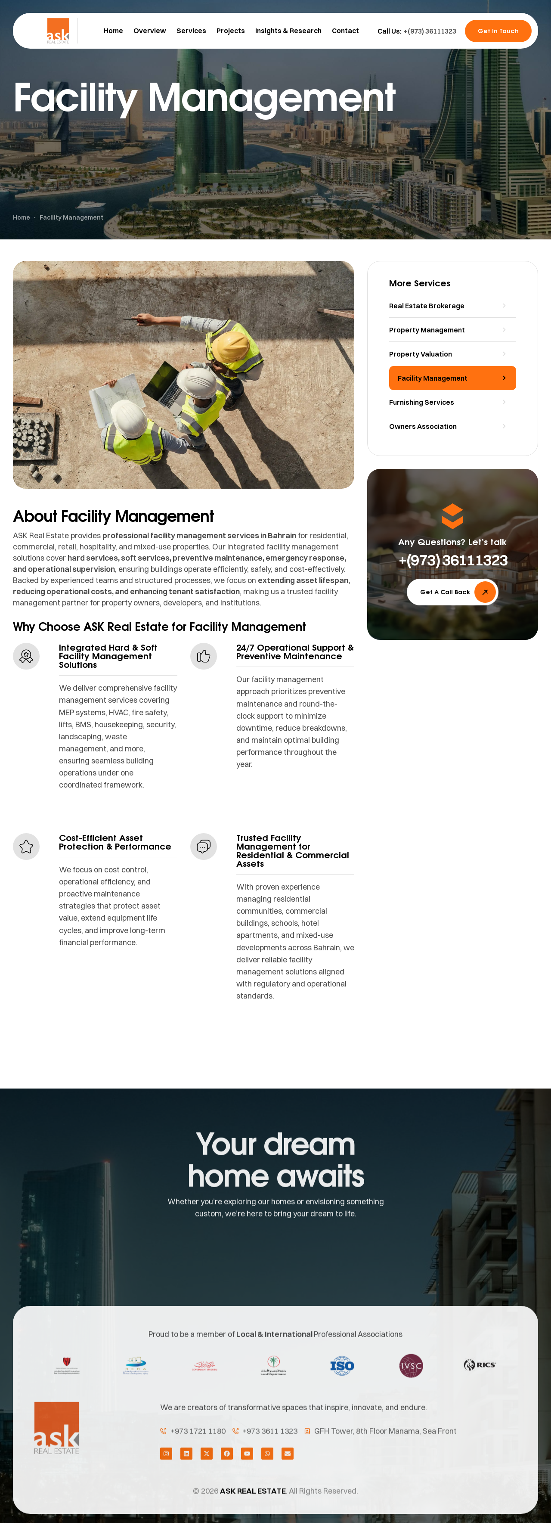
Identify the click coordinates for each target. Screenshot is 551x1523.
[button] (430, 31)
